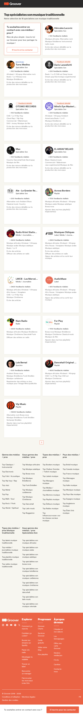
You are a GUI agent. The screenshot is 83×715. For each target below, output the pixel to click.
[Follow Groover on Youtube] (11, 625)
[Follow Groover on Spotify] (15, 625)
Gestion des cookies (10, 700)
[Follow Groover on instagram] (3, 625)
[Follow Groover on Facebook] (7, 625)
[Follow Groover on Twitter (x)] (19, 625)
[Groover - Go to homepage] (12, 620)
